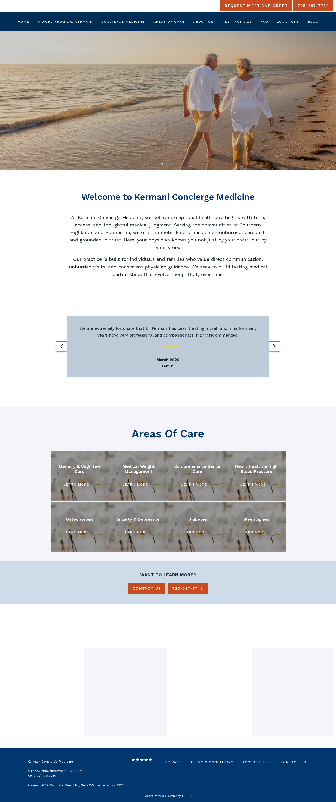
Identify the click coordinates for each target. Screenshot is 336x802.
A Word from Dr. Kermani (65, 21)
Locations (288, 21)
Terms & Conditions (212, 762)
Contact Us (293, 762)
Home (23, 21)
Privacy (173, 762)
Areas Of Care (169, 21)
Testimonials (237, 21)
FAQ (264, 21)
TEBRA (187, 796)
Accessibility (257, 762)
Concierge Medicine (123, 21)
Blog (313, 21)
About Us (203, 21)
